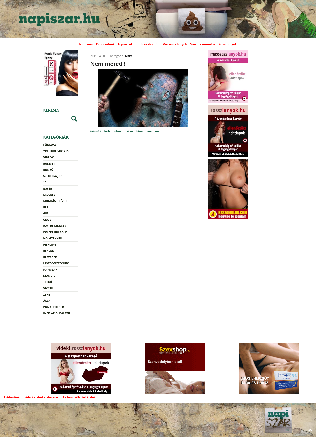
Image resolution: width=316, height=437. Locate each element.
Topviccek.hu (128, 44)
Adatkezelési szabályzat (41, 397)
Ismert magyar (54, 226)
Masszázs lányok (174, 44)
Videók (48, 157)
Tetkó (47, 282)
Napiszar (50, 269)
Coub (47, 220)
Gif (45, 213)
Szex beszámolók (202, 44)
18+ (45, 182)
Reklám (49, 251)
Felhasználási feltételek (79, 397)
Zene (46, 294)
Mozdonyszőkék (56, 263)
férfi (107, 131)
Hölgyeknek (52, 238)
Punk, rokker (53, 307)
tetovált (96, 131)
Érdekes (49, 195)
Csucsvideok (105, 44)
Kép (45, 207)
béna (139, 131)
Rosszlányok (227, 44)
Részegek (50, 257)
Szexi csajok (52, 176)
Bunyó (48, 170)
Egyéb (47, 188)
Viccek (48, 288)
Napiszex (86, 44)
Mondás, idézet (55, 201)
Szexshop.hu (150, 44)
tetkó (129, 131)
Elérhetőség (12, 397)
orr (157, 131)
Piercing (49, 244)
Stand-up (50, 276)
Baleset (49, 163)
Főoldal (49, 145)
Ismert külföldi (55, 232)
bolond (118, 131)
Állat (47, 301)
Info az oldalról (57, 313)
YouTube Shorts (56, 151)
